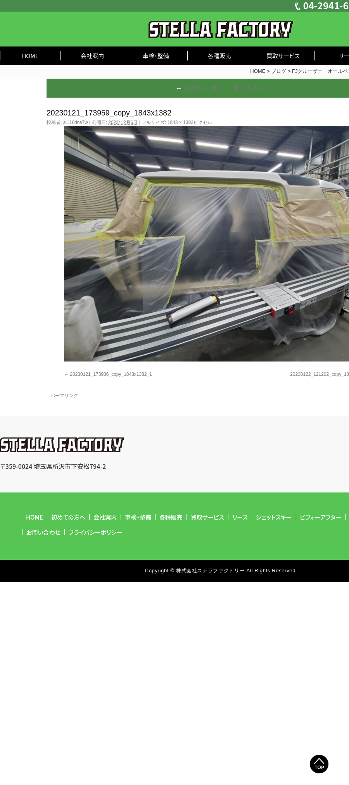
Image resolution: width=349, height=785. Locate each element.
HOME (30, 56)
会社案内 (92, 56)
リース (240, 517)
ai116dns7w (75, 122)
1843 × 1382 (181, 122)
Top (319, 764)
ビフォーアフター (321, 517)
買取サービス (283, 56)
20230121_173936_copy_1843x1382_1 (111, 374)
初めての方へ (68, 517)
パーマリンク (64, 395)
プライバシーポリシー (95, 532)
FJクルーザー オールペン (221, 88)
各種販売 (219, 56)
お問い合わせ (43, 532)
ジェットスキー (274, 517)
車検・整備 (156, 56)
